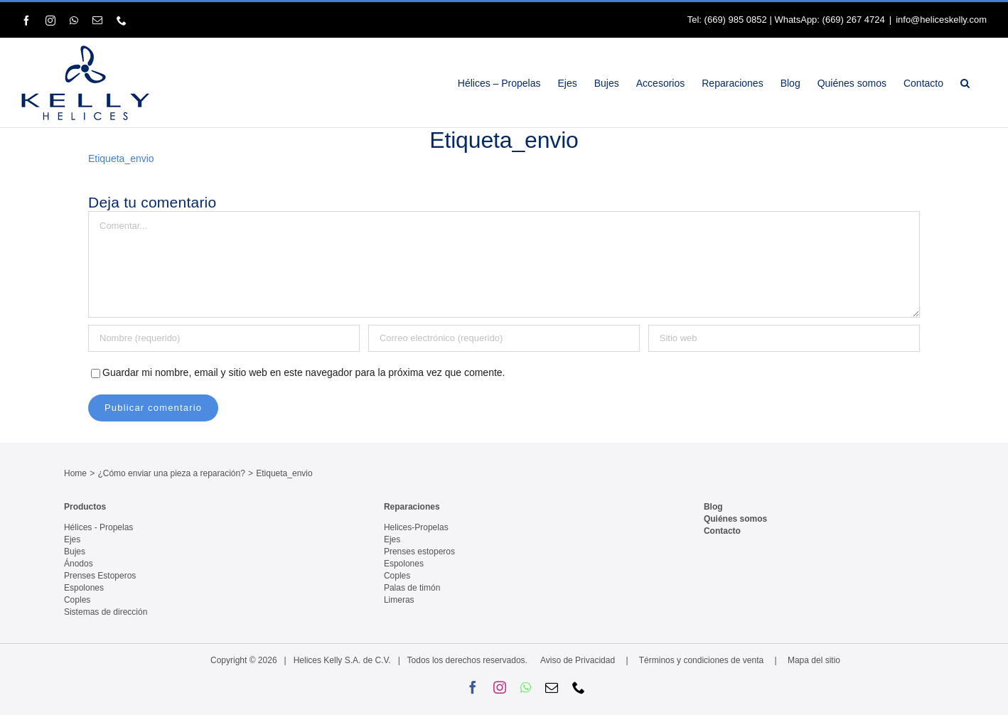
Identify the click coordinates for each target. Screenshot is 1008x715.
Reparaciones (412, 507)
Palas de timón (412, 588)
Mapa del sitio (814, 660)
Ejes (72, 539)
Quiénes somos (735, 519)
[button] (965, 82)
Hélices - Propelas (98, 527)
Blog (713, 507)
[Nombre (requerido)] (224, 338)
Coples (77, 600)
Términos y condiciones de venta (701, 660)
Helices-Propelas (416, 527)
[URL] (784, 338)
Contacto (722, 531)
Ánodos (78, 564)
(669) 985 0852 (735, 19)
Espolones (84, 588)
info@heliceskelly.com (941, 19)
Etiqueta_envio (121, 158)
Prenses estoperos (419, 552)
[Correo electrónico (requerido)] (504, 338)
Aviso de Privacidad (577, 660)
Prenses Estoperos (100, 576)
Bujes (74, 552)
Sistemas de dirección (105, 612)
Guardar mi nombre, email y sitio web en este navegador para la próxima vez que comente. (303, 372)
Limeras (399, 600)
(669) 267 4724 (853, 19)
